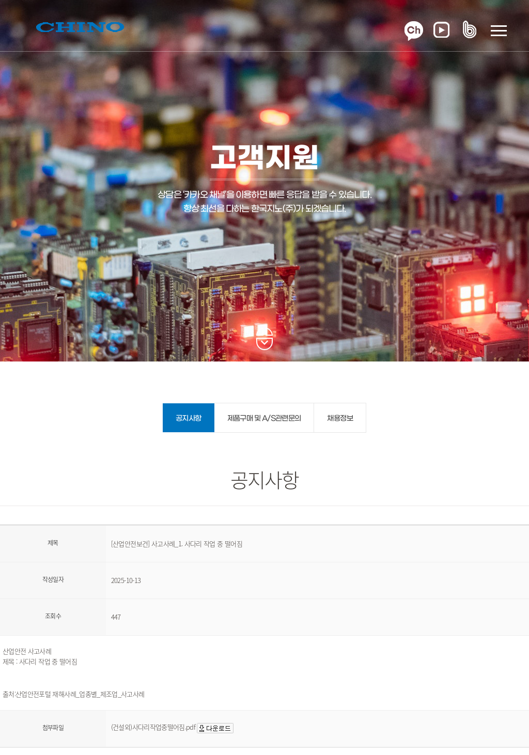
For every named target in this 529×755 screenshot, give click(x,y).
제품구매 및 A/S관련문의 (264, 418)
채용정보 (339, 418)
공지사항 (188, 418)
